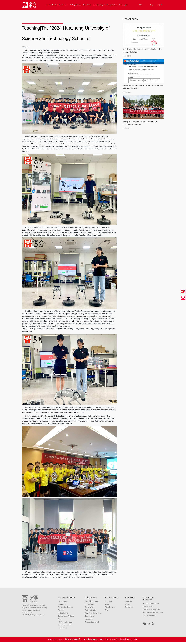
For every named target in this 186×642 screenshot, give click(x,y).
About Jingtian (123, 5)
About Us (128, 601)
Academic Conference (93, 613)
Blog (106, 610)
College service (75, 5)
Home (48, 5)
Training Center (90, 610)
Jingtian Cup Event (92, 622)
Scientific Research (92, 601)
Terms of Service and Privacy (121, 639)
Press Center (111, 5)
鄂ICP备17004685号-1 (73, 639)
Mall (140, 5)
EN (161, 5)
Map (135, 639)
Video (107, 604)
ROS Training (110, 607)
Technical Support (99, 5)
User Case (87, 5)
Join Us (127, 604)
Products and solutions (60, 5)
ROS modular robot (65, 622)
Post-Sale (108, 601)
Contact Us (129, 607)
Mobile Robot (63, 613)
